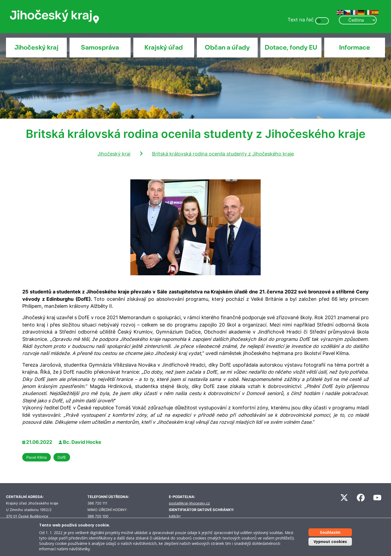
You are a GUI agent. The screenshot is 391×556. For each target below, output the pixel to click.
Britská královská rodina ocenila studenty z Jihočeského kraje (223, 154)
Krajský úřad (163, 47)
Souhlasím (330, 532)
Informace (354, 47)
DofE (62, 457)
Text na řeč (301, 19)
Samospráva (100, 47)
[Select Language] (357, 20)
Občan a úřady (227, 47)
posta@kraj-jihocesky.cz (189, 503)
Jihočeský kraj (36, 47)
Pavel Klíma (36, 457)
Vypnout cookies (330, 541)
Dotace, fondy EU (291, 47)
